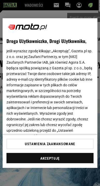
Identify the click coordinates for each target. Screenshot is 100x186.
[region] (50, 93)
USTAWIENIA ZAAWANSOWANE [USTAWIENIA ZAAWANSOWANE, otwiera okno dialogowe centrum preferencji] (50, 144)
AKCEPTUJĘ (50, 158)
